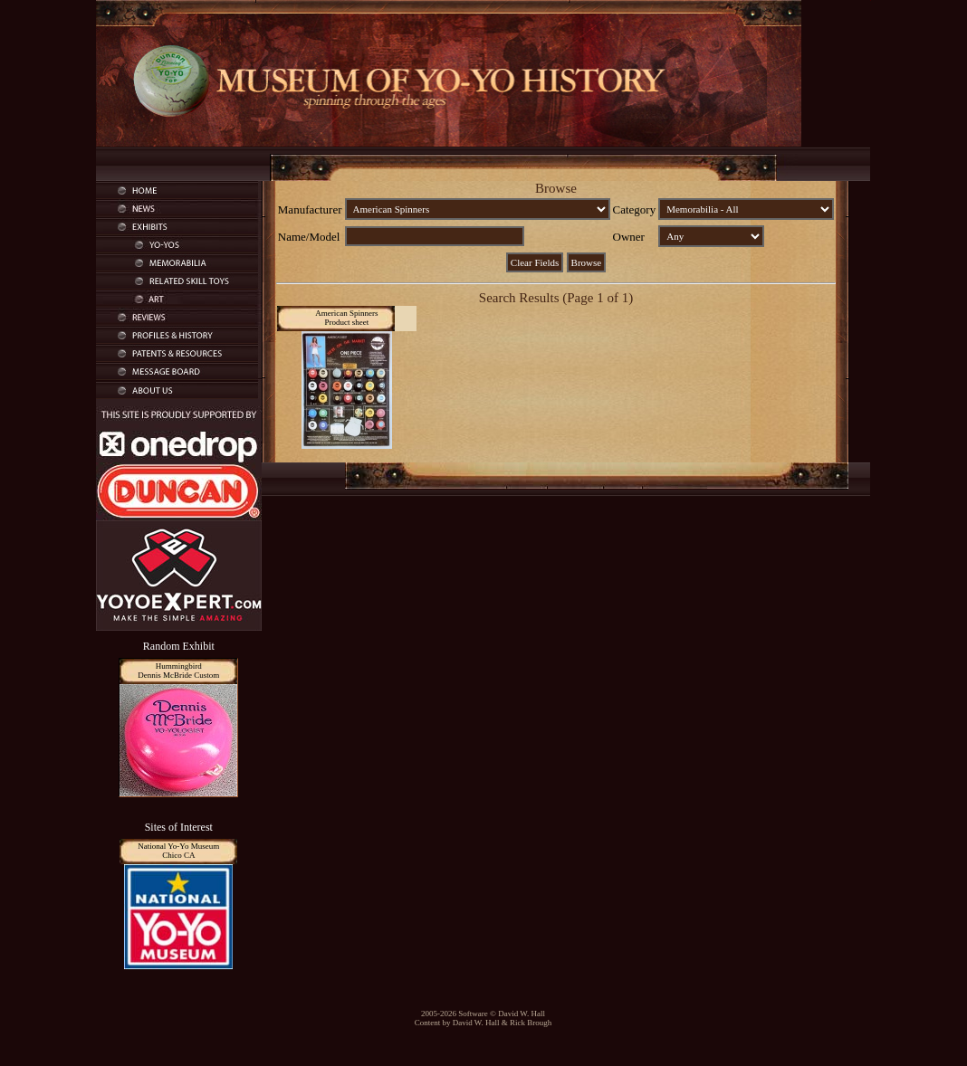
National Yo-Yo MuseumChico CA (178, 851)
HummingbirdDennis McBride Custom (178, 670)
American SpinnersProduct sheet (346, 318)
